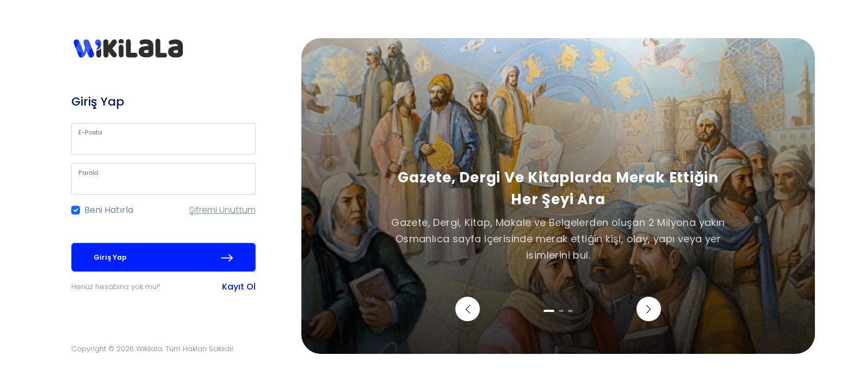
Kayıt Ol (239, 286)
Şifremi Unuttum (222, 210)
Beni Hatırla (108, 210)
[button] (467, 309)
